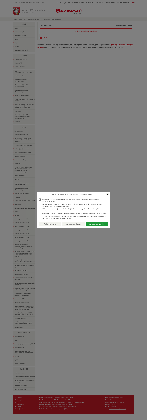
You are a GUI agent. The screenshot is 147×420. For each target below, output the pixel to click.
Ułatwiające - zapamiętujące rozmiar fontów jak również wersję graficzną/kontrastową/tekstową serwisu (71, 210)
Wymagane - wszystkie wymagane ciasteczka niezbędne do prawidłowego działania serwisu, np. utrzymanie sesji (69, 200)
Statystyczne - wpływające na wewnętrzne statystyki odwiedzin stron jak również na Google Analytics (72, 214)
